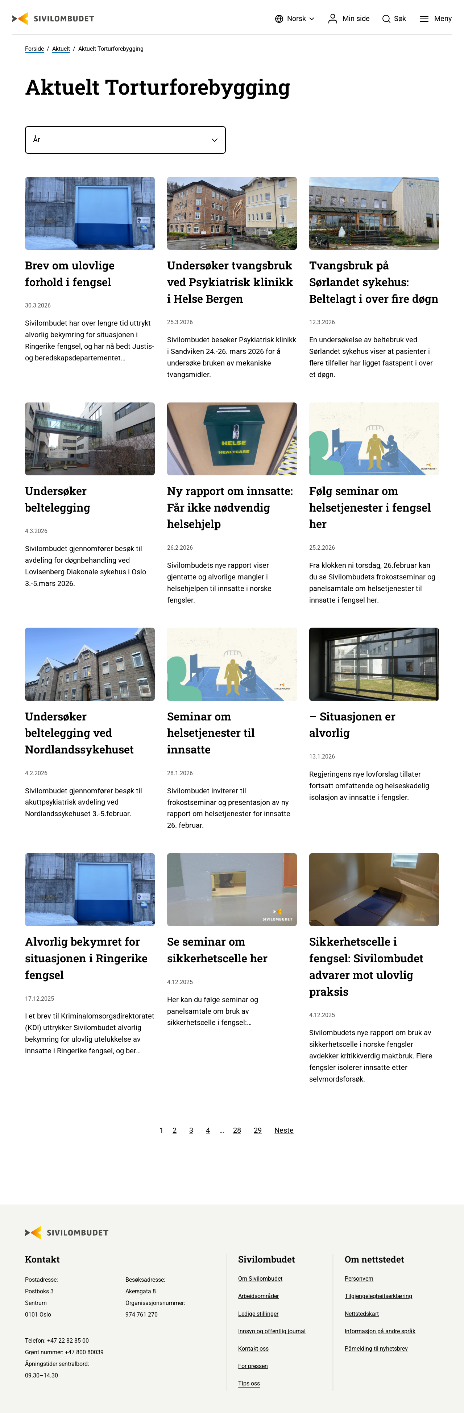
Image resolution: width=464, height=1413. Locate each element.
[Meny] (435, 19)
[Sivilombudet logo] (53, 18)
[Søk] (394, 19)
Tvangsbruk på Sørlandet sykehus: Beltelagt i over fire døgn (374, 282)
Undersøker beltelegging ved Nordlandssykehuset (79, 733)
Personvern (359, 1278)
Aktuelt (61, 48)
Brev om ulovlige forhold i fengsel (70, 273)
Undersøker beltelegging (57, 499)
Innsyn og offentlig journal (272, 1331)
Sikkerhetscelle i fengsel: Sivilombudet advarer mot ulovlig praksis (366, 966)
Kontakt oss (253, 1348)
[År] (125, 140)
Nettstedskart (362, 1313)
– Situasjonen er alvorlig (352, 724)
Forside (34, 48)
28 (237, 1130)
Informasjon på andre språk (380, 1331)
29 (258, 1130)
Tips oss (249, 1383)
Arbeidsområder (258, 1296)
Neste (284, 1130)
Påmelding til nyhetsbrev (376, 1348)
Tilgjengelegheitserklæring (378, 1296)
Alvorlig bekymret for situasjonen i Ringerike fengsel (86, 958)
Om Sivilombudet (260, 1278)
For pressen (253, 1366)
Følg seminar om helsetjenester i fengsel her (370, 507)
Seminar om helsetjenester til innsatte (211, 733)
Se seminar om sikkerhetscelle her (217, 949)
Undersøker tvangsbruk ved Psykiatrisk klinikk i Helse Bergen (230, 282)
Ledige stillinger (258, 1313)
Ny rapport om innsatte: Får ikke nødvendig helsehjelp (230, 507)
